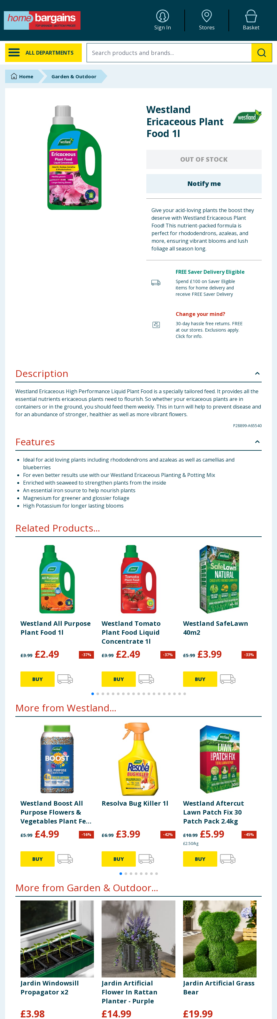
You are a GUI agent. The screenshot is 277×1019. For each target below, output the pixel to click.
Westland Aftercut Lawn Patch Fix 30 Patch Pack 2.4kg (213, 812)
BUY (37, 679)
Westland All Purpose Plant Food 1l (55, 628)
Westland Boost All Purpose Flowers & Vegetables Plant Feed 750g (57, 812)
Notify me (204, 183)
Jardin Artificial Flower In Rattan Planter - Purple (130, 992)
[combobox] (179, 52)
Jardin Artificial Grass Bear (219, 987)
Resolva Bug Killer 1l (135, 803)
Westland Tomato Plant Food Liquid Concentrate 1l (131, 632)
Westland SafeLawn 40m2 (215, 628)
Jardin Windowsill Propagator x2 (49, 987)
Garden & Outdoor (73, 76)
